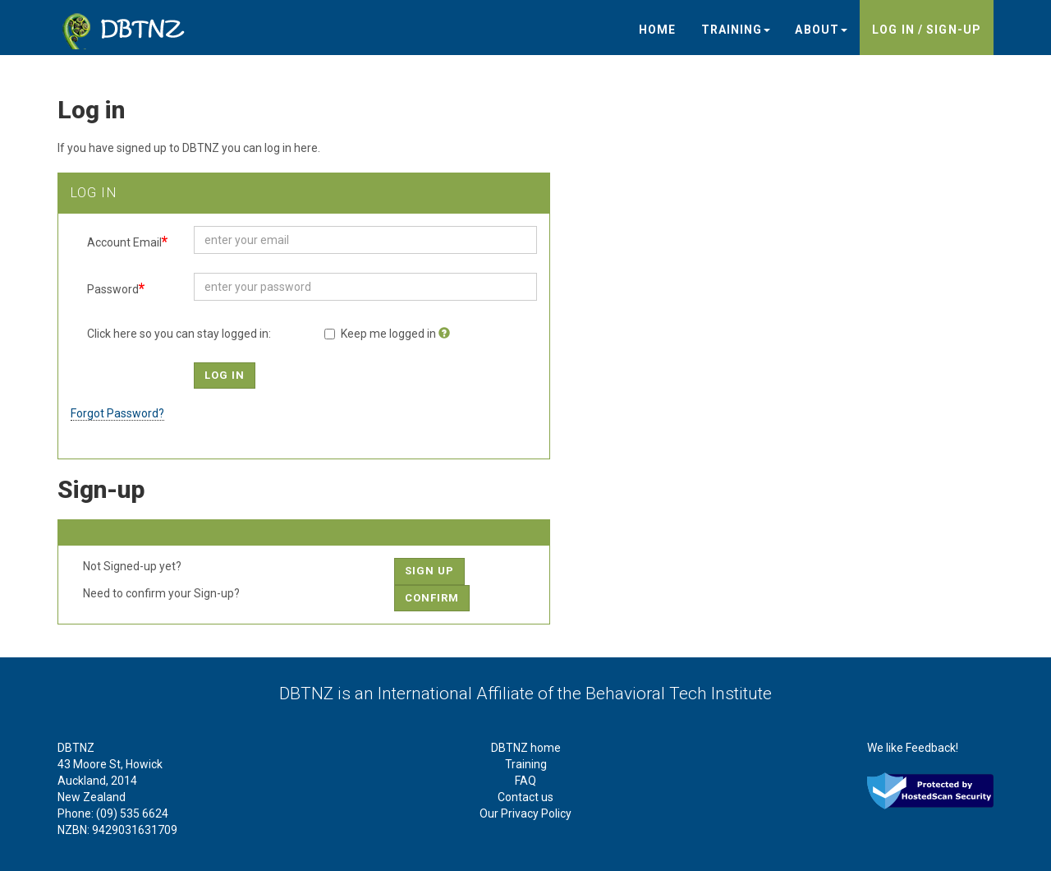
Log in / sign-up (926, 29)
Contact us (525, 797)
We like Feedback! (912, 747)
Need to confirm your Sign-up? (161, 593)
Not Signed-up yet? (132, 566)
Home (657, 29)
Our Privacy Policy (525, 813)
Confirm (432, 598)
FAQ (525, 780)
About (821, 29)
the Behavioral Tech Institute (665, 693)
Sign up (429, 571)
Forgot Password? (117, 413)
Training (736, 29)
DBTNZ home (526, 747)
